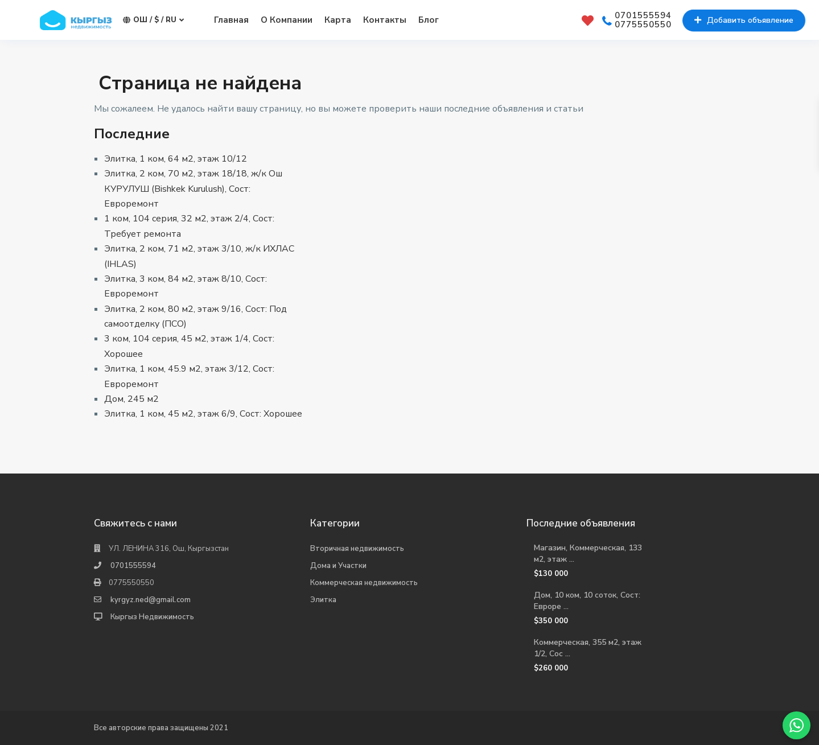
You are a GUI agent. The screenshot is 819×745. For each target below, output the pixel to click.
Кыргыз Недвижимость (152, 617)
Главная (231, 20)
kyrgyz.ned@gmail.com (150, 600)
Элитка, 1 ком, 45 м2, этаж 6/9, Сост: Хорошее (203, 414)
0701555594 (643, 15)
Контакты (384, 20)
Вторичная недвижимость (357, 549)
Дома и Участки (338, 566)
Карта (337, 20)
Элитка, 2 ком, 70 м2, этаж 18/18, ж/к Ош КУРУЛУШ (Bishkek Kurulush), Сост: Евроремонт (193, 188)
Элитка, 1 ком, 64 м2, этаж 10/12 (175, 159)
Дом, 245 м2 (131, 399)
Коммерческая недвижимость (364, 583)
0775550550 (643, 25)
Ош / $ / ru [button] (153, 20)
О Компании (286, 20)
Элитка (323, 600)
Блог (428, 20)
